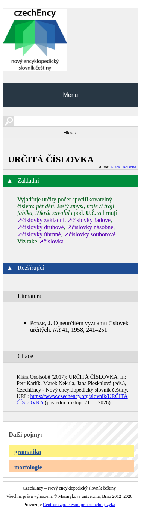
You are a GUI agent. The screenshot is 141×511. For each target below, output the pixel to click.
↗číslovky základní (40, 220)
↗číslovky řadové (89, 220)
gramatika (27, 452)
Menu (70, 95)
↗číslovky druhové (40, 227)
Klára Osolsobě (123, 167)
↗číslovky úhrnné (39, 234)
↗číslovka (51, 241)
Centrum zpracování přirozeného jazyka (79, 504)
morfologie (28, 467)
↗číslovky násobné (90, 227)
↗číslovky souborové (90, 234)
